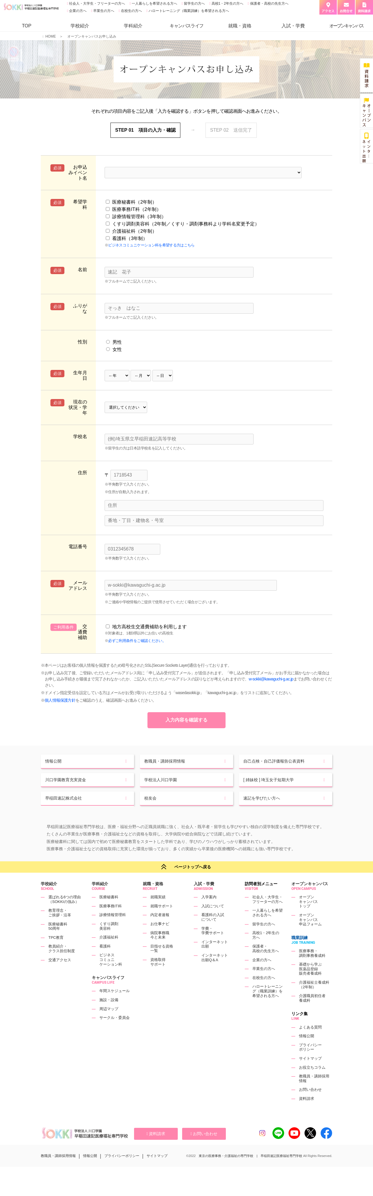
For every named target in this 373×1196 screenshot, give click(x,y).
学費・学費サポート (212, 944)
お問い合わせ (310, 1104)
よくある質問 (310, 1041)
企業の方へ (77, 11)
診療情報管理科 (112, 929)
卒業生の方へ (103, 11)
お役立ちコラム (312, 1081)
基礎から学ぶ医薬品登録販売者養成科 (310, 983)
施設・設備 (108, 1014)
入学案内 (209, 911)
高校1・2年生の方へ (226, 3)
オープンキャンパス (309, 897)
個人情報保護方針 (60, 700)
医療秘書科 (108, 911)
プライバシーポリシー (310, 1061)
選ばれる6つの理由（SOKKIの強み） (64, 913)
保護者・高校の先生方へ (268, 3)
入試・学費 (293, 25)
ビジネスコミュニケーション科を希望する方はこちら (151, 245)
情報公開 (306, 1050)
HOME (50, 36)
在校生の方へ (131, 11)
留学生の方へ (194, 3)
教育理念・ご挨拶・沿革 (59, 927)
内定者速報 (159, 929)
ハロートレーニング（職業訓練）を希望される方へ (188, 11)
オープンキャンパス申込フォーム (310, 933)
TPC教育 (56, 951)
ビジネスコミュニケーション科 (110, 973)
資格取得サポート (158, 975)
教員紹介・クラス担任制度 (61, 962)
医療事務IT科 (110, 920)
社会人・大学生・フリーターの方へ (96, 3)
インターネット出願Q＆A (214, 971)
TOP (26, 25)
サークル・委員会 (114, 1032)
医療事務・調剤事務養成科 (312, 967)
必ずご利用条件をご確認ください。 (137, 640)
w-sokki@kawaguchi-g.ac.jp (271, 679)
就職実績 (158, 911)
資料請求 (306, 1112)
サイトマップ (310, 1072)
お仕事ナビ (159, 938)
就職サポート (161, 920)
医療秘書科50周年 (57, 940)
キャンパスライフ (108, 991)
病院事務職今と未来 (159, 949)
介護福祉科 (108, 951)
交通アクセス (59, 974)
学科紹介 (133, 25)
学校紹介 (80, 25)
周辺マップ (108, 1023)
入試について (212, 920)
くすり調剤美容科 (108, 940)
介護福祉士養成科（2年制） (314, 998)
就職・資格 (239, 25)
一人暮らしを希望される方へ (154, 3)
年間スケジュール (114, 1005)
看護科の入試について (212, 931)
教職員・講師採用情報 (58, 1170)
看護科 (105, 960)
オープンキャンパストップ (308, 915)
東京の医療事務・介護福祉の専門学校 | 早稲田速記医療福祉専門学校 (250, 1170)
